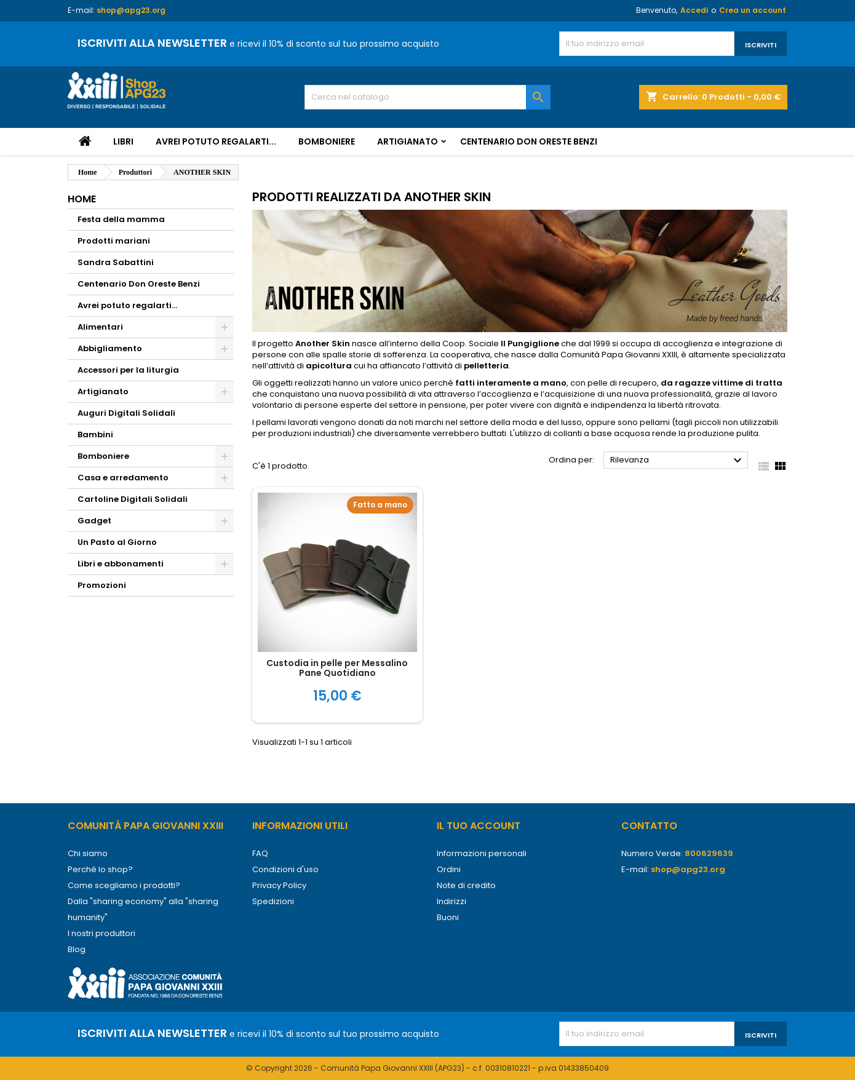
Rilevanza (677, 460)
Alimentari (100, 327)
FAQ (260, 853)
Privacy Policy (279, 885)
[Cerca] (427, 97)
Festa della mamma (121, 219)
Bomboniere (326, 141)
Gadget (94, 520)
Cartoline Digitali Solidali (133, 499)
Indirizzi (451, 901)
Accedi (694, 10)
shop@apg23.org (131, 10)
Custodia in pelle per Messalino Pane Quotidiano (337, 668)
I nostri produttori (101, 933)
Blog (77, 949)
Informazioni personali (482, 853)
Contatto (649, 826)
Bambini (95, 434)
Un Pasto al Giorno (117, 542)
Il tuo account (478, 826)
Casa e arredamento (123, 477)
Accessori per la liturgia (128, 370)
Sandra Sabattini (116, 262)
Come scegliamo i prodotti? (124, 885)
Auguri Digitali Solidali (126, 413)
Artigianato (407, 141)
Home (82, 199)
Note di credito (466, 885)
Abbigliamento (110, 348)
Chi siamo (88, 853)
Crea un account (752, 10)
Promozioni (102, 585)
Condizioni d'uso (285, 869)
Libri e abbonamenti (121, 564)
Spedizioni (273, 901)
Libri (123, 141)
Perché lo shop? (100, 869)
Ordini (449, 869)
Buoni (448, 917)
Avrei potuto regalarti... (216, 141)
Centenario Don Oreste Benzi (528, 141)
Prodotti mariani (114, 241)
